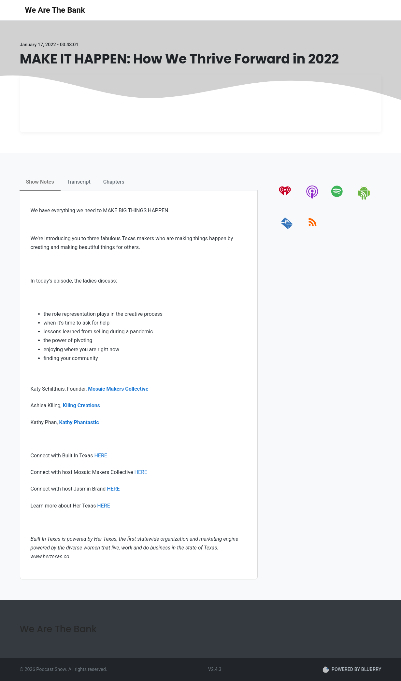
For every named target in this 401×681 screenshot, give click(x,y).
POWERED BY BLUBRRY (351, 669)
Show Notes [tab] (40, 182)
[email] (286, 229)
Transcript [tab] (79, 182)
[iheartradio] (286, 198)
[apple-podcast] (312, 198)
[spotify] (338, 198)
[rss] (312, 229)
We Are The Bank (55, 10)
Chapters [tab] (113, 182)
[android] (364, 198)
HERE (100, 455)
